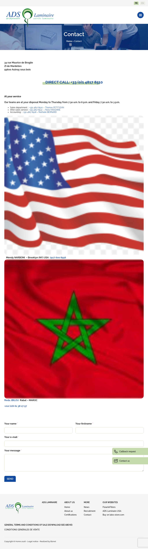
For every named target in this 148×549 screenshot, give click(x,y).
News (86, 507)
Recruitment (89, 511)
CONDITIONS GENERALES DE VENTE (22, 529)
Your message (13, 450)
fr (136, 3)
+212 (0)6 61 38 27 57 (15, 406)
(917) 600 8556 (58, 257)
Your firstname (84, 423)
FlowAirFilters (109, 507)
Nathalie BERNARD (48, 112)
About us (68, 511)
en (142, 3)
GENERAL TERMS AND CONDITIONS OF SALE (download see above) (38, 525)
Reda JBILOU (11, 400)
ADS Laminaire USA (112, 511)
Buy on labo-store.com (113, 515)
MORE (87, 502)
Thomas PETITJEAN (54, 107)
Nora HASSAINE (52, 110)
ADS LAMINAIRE (49, 502)
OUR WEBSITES (110, 502)
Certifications (70, 515)
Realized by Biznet (48, 541)
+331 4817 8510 (36, 107)
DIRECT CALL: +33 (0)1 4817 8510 (74, 82)
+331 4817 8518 (29, 112)
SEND (10, 478)
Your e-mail (11, 437)
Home (69, 41)
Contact (87, 515)
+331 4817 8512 (35, 110)
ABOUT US (69, 502)
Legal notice (32, 541)
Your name (11, 423)
